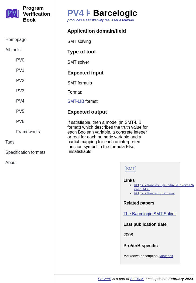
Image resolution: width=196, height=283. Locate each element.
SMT (130, 168)
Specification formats (25, 152)
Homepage (15, 39)
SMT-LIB (75, 101)
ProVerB (104, 279)
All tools (12, 49)
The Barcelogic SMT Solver (149, 214)
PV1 (20, 70)
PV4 (20, 101)
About (11, 162)
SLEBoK (137, 279)
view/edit (166, 256)
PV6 (20, 121)
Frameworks (28, 131)
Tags (10, 142)
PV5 (20, 111)
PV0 (20, 60)
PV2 (20, 80)
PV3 (20, 90)
